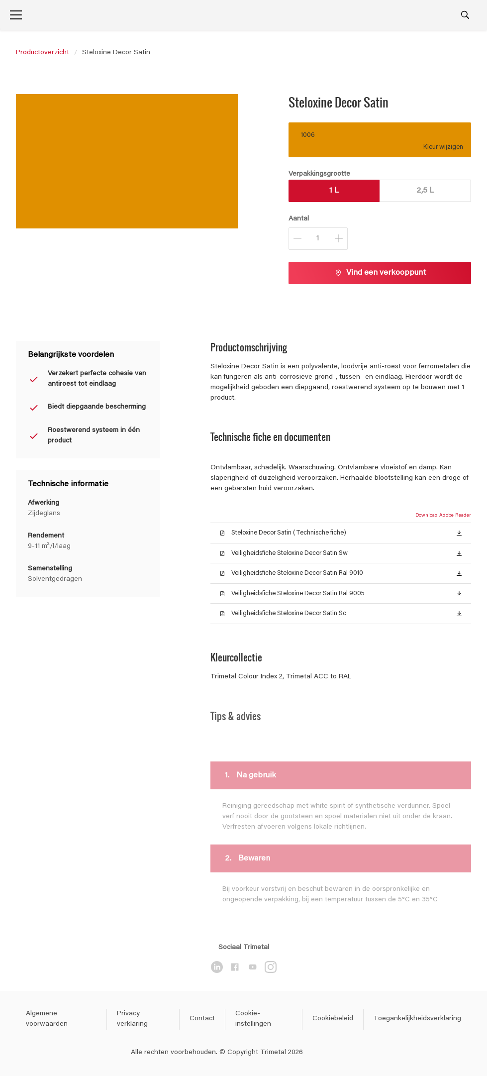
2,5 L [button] (425, 191)
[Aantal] (318, 238)
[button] (459, 532)
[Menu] (16, 15)
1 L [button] (334, 191)
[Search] (465, 15)
